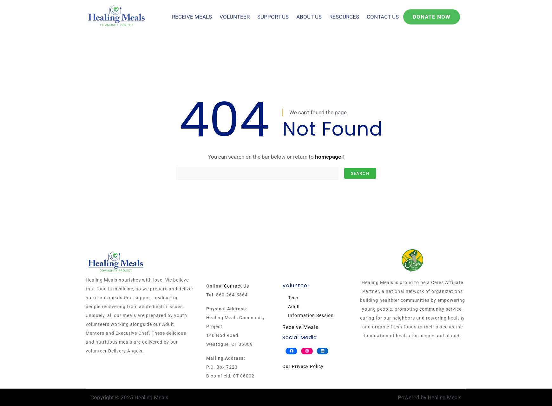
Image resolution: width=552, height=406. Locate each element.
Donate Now (431, 12)
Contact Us (383, 12)
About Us (309, 12)
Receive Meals (192, 12)
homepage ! (329, 157)
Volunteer (235, 12)
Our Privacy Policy (303, 366)
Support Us (273, 12)
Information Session (311, 315)
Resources (344, 12)
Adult (294, 306)
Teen (293, 297)
